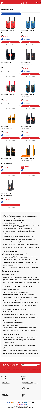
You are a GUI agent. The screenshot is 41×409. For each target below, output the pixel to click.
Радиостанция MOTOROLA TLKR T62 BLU (27, 94)
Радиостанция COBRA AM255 (25, 62)
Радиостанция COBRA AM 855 (6, 158)
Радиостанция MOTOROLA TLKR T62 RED (7, 94)
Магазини (24, 394)
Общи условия (4, 382)
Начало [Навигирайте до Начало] (2, 5)
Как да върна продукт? (5, 395)
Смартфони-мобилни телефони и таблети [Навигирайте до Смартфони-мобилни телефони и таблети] (10, 5)
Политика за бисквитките (6, 383)
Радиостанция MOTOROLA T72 (6, 126)
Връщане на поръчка (25, 388)
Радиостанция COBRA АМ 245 (6, 62)
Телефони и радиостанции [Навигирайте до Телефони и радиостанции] (22, 5)
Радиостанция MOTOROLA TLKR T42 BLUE (27, 30)
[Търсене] (23, 3)
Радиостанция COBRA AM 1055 (6, 193)
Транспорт (24, 381)
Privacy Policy (24, 407)
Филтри (3, 13)
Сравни (8, 44)
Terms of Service (29, 407)
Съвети (23, 378)
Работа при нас (4, 379)
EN (34, 3)
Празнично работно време (26, 396)
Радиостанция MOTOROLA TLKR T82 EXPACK (28, 158)
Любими (13, 44)
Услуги (23, 387)
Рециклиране (4, 396)
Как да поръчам (4, 394)
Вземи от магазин (25, 386)
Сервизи (23, 395)
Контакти (24, 392)
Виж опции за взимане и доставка (6, 32)
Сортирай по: (31, 13)
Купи (10, 42)
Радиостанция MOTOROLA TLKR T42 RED (7, 30)
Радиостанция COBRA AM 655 (26, 126)
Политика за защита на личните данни (8, 384)
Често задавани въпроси (6, 392)
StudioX (28, 406)
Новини (3, 381)
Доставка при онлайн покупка (27, 382)
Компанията (4, 378)
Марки (23, 379)
